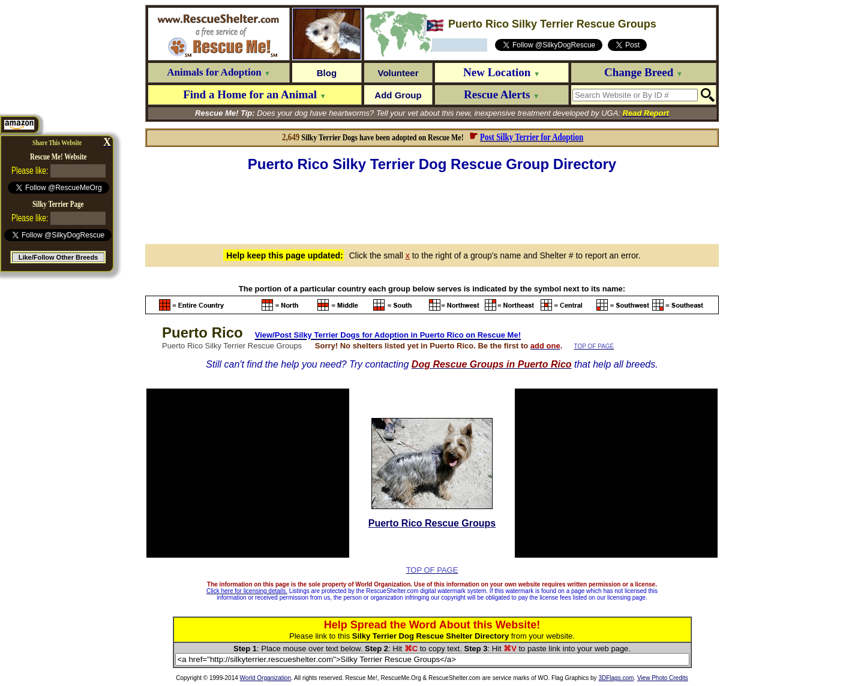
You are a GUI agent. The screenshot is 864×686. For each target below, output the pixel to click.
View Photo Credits (662, 678)
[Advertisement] (432, 206)
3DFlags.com (616, 678)
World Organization (265, 678)
